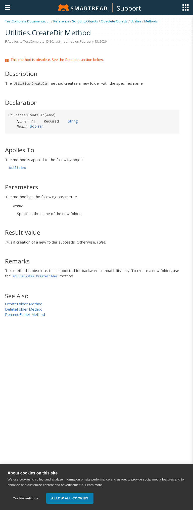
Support (129, 8)
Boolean (36, 126)
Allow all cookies (69, 498)
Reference (61, 21)
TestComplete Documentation (28, 21)
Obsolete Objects (114, 21)
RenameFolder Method (25, 314)
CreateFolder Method (23, 303)
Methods (151, 21)
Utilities (135, 21)
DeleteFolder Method (23, 309)
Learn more (93, 485)
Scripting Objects (85, 21)
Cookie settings (26, 498)
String (73, 121)
